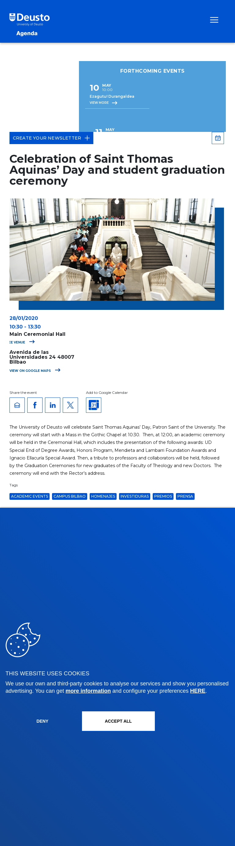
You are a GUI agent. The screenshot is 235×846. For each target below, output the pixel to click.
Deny (42, 721)
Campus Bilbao (70, 496)
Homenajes (103, 496)
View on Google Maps (35, 371)
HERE (197, 691)
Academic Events (29, 496)
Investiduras (135, 496)
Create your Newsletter (51, 138)
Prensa (185, 496)
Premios (163, 496)
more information (88, 691)
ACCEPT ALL (118, 721)
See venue (20, 342)
